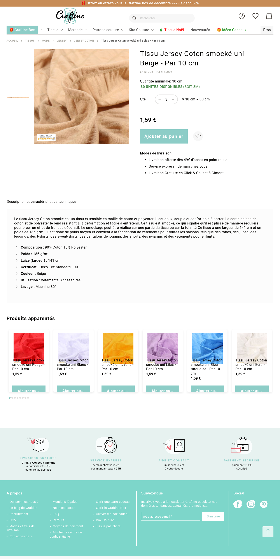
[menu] (140, 30)
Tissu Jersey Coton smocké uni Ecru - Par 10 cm (251, 372)
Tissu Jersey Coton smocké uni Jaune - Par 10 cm (117, 372)
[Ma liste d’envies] (255, 16)
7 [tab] (25, 398)
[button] (241, 16)
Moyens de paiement (68, 526)
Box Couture (105, 520)
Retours (58, 520)
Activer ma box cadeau (113, 514)
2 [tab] (12, 398)
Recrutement (18, 514)
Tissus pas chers (108, 526)
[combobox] (159, 16)
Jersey (62, 40)
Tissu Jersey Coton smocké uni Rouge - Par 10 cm (28, 372)
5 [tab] (20, 398)
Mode (45, 40)
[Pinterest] (264, 504)
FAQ (56, 514)
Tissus (30, 40)
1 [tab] (9, 398)
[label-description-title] (42, 201)
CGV (12, 520)
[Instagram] (251, 504)
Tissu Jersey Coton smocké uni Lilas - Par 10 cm (162, 372)
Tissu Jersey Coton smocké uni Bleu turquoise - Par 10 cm (206, 374)
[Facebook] (237, 504)
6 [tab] (23, 398)
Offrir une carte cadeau (113, 501)
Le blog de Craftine (23, 508)
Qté (143, 99)
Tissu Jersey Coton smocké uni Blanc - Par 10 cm (73, 372)
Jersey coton (84, 40)
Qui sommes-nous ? (23, 501)
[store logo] (65, 16)
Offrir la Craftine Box (111, 508)
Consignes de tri (21, 536)
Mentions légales (65, 501)
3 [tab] (15, 398)
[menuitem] (52, 30)
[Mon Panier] (269, 16)
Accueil (12, 40)
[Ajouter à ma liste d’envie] (198, 136)
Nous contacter (64, 508)
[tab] (42, 201)
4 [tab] (17, 398)
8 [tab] (28, 398)
